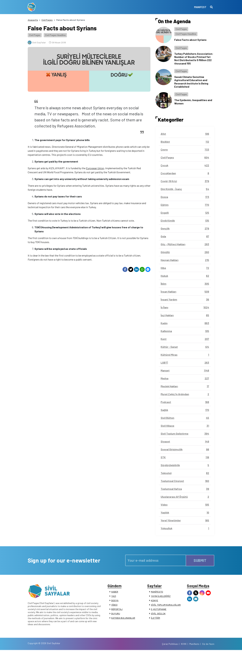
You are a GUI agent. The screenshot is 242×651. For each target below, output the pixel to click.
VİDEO (114, 605)
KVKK (184, 644)
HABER (114, 592)
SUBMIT (200, 560)
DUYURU (115, 613)
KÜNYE (154, 600)
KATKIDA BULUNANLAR (123, 618)
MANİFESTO (157, 592)
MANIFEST (200, 7)
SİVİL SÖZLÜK (158, 613)
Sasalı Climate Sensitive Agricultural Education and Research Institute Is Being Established (191, 81)
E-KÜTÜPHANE (158, 609)
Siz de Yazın (208, 644)
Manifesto (194, 644)
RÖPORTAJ (117, 609)
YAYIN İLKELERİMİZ (161, 596)
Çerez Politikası (170, 644)
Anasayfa (33, 19)
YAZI (113, 596)
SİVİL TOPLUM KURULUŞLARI (166, 605)
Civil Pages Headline (55, 35)
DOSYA (114, 600)
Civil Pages (47, 19)
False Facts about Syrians (190, 39)
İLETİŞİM (155, 618)
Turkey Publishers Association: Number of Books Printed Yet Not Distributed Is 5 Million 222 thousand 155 (193, 58)
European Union (95, 168)
